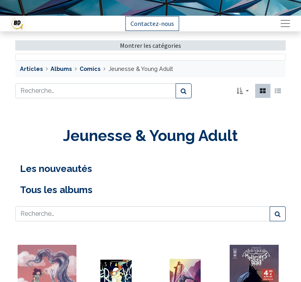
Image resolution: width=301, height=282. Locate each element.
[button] (243, 91)
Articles (31, 68)
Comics (90, 68)
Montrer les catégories (150, 45)
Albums (61, 68)
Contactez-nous (152, 23)
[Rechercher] (184, 90)
